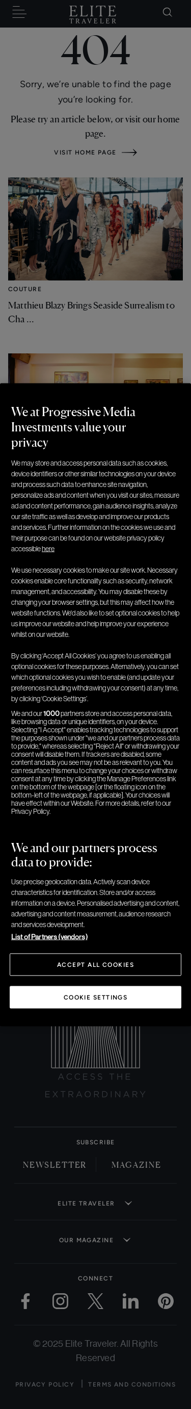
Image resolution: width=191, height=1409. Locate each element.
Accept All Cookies (95, 964)
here (48, 548)
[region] (95, 704)
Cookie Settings (96, 997)
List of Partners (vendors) (49, 936)
